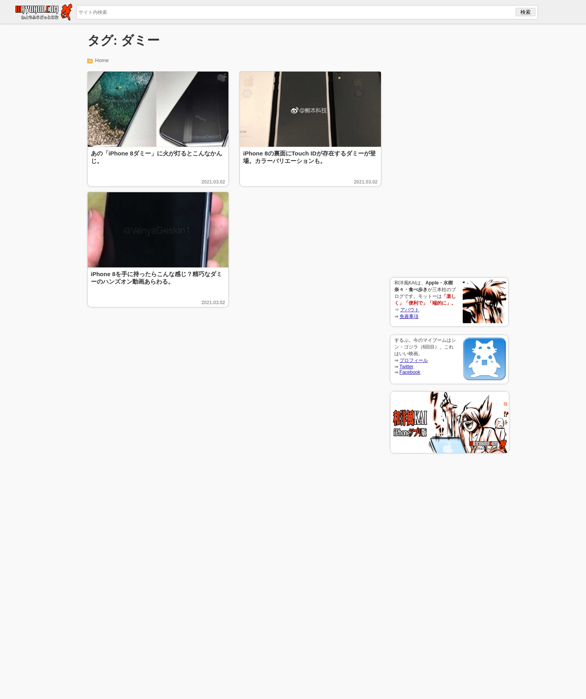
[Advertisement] (449, 150)
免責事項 (408, 316)
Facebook (409, 372)
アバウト (409, 310)
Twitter (406, 366)
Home (102, 60)
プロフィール (413, 360)
